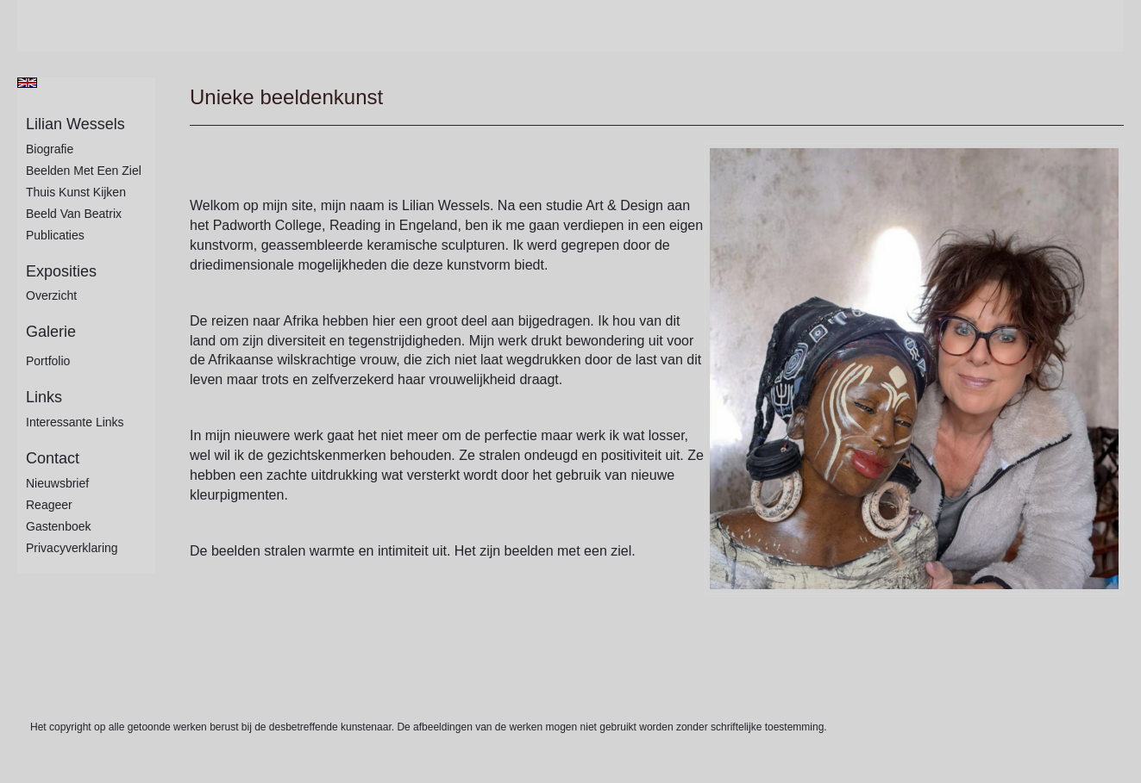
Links (44, 397)
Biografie (49, 149)
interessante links (75, 422)
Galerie (51, 331)
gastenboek (58, 526)
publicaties (55, 235)
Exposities (61, 271)
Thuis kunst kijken (76, 192)
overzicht (51, 295)
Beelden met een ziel (83, 170)
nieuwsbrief (57, 483)
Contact (52, 458)
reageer (49, 505)
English (27, 83)
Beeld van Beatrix (74, 214)
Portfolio (48, 361)
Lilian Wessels (75, 124)
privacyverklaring (72, 548)
